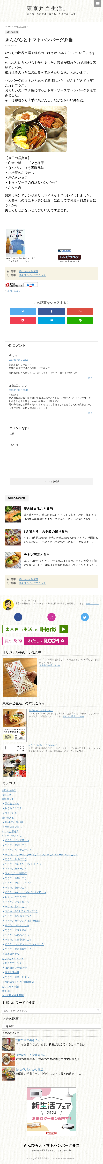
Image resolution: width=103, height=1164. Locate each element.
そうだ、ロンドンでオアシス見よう (24, 944)
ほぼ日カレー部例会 (16, 967)
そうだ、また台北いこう (18, 939)
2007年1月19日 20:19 (18, 360)
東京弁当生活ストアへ (49, 665)
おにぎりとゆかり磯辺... (30, 1069)
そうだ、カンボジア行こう (19, 916)
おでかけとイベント (13, 958)
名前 (12, 433)
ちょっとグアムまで (16, 897)
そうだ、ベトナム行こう (18, 849)
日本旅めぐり (12, 953)
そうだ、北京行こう (16, 906)
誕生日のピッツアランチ (32, 275)
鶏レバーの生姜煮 (28, 271)
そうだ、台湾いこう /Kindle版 (42, 745)
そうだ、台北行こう (16, 859)
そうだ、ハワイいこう (17, 925)
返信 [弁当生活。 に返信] (90, 413)
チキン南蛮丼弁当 (37, 554)
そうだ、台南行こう (16, 868)
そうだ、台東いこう (16, 887)
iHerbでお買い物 (14, 822)
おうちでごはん (13, 808)
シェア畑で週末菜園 (13, 995)
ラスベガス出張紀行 (16, 873)
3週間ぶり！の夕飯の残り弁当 (46, 531)
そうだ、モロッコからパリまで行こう (25, 892)
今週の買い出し (13, 826)
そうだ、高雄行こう (16, 878)
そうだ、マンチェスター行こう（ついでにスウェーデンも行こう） (41, 854)
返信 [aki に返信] (90, 378)
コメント (14, 444)
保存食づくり (12, 803)
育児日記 (6, 991)
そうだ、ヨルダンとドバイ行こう (23, 864)
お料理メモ (8, 799)
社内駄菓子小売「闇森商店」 (21, 981)
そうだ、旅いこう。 (13, 836)
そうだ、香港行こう (16, 845)
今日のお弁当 (14, 291)
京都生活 (6, 794)
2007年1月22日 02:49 (18, 390)
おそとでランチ (13, 963)
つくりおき (11, 813)
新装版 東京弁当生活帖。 (41, 710)
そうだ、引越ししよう (17, 977)
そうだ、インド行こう (17, 840)
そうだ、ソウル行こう (17, 901)
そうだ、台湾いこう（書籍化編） (23, 920)
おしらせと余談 (10, 986)
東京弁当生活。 (48, 8)
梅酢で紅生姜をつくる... (30, 1040)
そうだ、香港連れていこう (19, 949)
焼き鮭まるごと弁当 (38, 508)
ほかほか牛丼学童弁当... (30, 1054)
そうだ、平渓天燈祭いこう (19, 930)
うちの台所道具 (10, 831)
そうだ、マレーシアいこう (19, 882)
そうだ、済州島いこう (17, 934)
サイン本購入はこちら (73, 716)
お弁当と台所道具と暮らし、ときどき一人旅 (51, 1150)
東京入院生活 (12, 972)
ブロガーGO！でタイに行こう (21, 911)
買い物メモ (8, 817)
